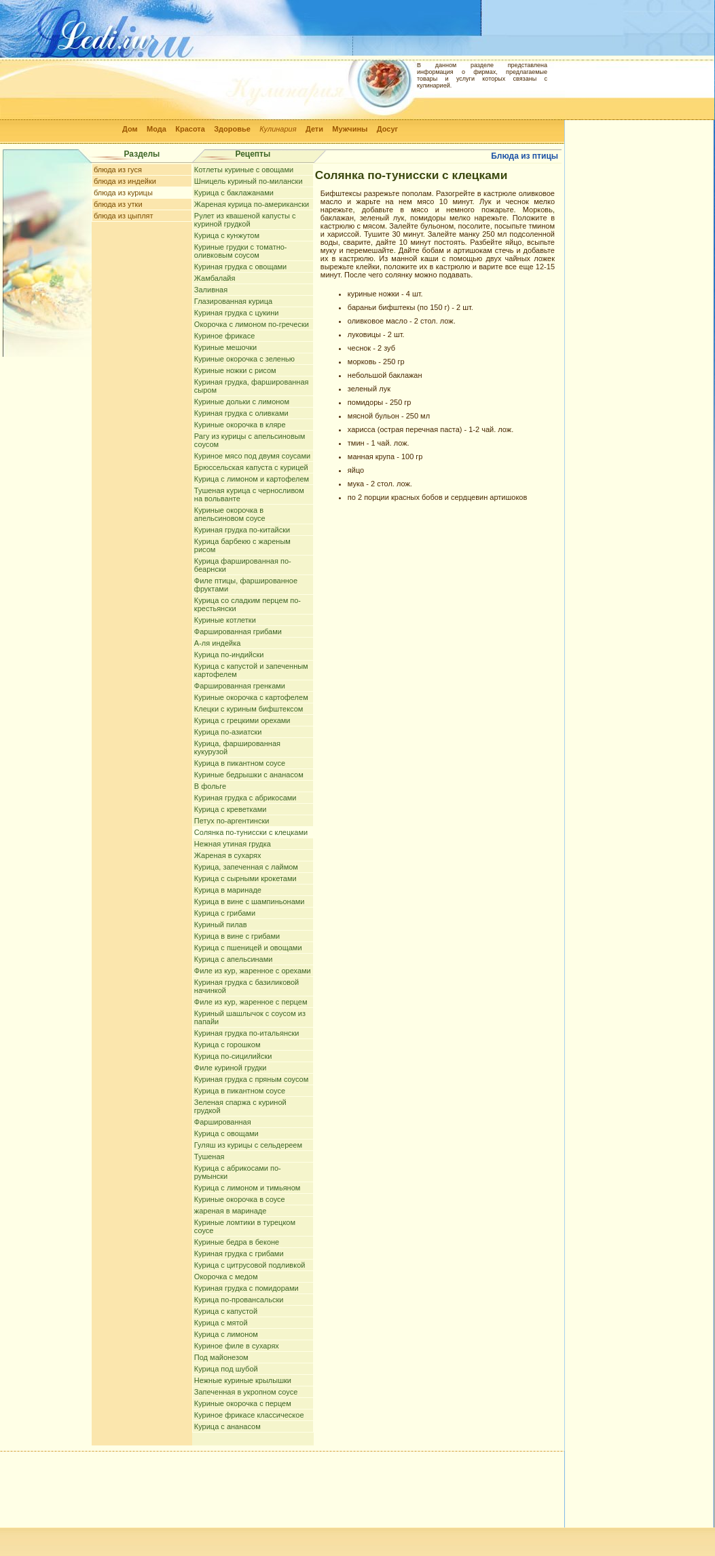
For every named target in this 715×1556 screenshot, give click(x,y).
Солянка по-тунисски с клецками (251, 832)
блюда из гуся (118, 170)
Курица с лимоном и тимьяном (247, 1188)
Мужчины (349, 129)
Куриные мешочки (225, 347)
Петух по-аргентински (232, 821)
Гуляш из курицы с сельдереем (248, 1145)
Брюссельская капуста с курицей (251, 467)
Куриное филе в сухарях (236, 1346)
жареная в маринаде (230, 1211)
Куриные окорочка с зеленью (244, 359)
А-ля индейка (217, 643)
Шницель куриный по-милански (248, 181)
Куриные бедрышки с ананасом (249, 775)
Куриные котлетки (225, 620)
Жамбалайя (215, 278)
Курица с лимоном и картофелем (251, 479)
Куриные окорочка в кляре (240, 425)
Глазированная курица (233, 301)
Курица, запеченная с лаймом (246, 867)
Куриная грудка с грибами (239, 1253)
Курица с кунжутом (226, 235)
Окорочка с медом (226, 1276)
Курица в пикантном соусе (239, 763)
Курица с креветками (230, 809)
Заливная (210, 290)
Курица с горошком (227, 1044)
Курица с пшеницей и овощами (248, 948)
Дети (314, 129)
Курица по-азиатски (228, 732)
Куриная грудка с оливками (241, 413)
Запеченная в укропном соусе (245, 1392)
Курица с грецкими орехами (242, 720)
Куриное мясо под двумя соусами (252, 456)
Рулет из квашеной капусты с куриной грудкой (245, 220)
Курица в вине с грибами (237, 936)
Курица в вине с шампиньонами (249, 901)
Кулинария (277, 129)
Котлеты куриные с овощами (243, 170)
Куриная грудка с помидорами (246, 1288)
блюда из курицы (123, 193)
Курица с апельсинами (233, 959)
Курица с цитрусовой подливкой (250, 1265)
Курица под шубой (226, 1369)
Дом (130, 129)
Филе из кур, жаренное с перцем (251, 1002)
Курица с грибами (224, 913)
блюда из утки (118, 204)
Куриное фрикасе (224, 336)
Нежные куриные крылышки (242, 1380)
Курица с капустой (225, 1311)
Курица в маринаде (227, 890)
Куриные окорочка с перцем (242, 1403)
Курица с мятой (221, 1323)
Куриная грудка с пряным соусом (251, 1079)
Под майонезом (221, 1357)
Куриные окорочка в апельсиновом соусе (229, 514)
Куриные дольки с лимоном (241, 401)
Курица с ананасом (227, 1426)
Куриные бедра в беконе (236, 1242)
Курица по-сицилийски (233, 1056)
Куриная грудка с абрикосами (245, 798)
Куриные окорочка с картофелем (251, 697)
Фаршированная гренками (239, 686)
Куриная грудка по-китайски (242, 530)
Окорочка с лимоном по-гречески (251, 324)
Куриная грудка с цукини (236, 313)
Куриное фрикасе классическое (249, 1415)
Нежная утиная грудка (232, 844)
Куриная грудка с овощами (240, 266)
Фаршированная (222, 1122)
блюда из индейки (125, 181)
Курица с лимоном (226, 1334)
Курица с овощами (226, 1133)
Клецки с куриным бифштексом (249, 709)
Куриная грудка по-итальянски (246, 1033)
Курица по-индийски (229, 654)
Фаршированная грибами (238, 631)
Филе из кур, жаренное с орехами (252, 971)
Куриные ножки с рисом (235, 370)
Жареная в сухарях (227, 855)
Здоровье (232, 129)
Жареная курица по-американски (251, 204)
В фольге (210, 786)
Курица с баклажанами (234, 193)
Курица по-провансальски (239, 1300)
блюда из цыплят (123, 216)
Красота (190, 129)
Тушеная (209, 1156)
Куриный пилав (220, 924)
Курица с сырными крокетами (245, 878)
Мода (156, 129)
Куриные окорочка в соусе (239, 1199)
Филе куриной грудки (230, 1068)
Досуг (387, 129)
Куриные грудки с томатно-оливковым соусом (240, 251)
